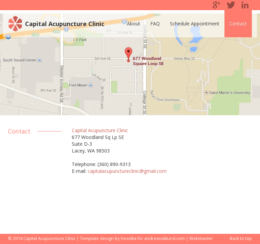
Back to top (241, 238)
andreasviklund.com (164, 238)
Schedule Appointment (194, 23)
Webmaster (201, 238)
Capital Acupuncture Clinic (64, 24)
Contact (238, 23)
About (133, 23)
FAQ (155, 23)
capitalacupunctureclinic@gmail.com (127, 171)
